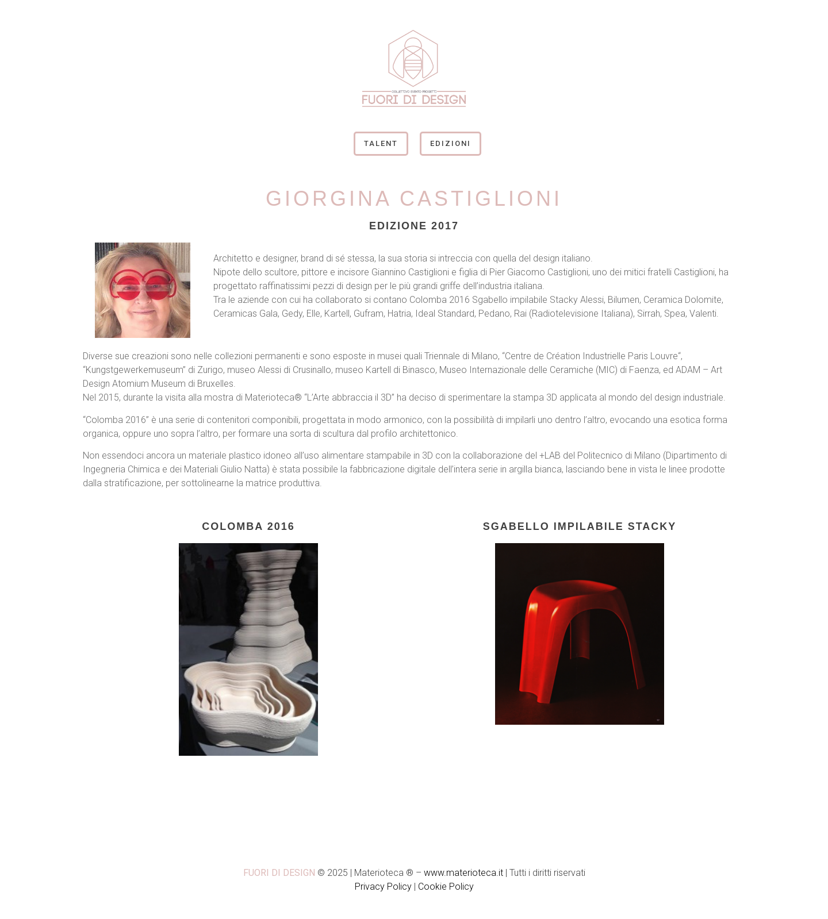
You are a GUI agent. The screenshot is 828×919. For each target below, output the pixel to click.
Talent (381, 143)
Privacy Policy (383, 886)
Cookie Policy (446, 886)
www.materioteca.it (463, 872)
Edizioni (450, 143)
